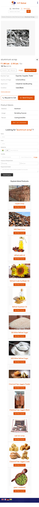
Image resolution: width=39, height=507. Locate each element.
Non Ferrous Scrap (18, 17)
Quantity (3, 154)
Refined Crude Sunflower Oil (19, 281)
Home (3, 17)
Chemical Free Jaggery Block (19, 410)
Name (2, 134)
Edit (21, 70)
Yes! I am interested (19, 122)
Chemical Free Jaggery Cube (19, 461)
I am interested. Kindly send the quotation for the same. (19, 170)
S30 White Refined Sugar (19, 332)
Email (2, 140)
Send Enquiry (26, 98)
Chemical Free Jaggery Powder (19, 384)
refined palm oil (19, 255)
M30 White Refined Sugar (19, 358)
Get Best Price (30, 70)
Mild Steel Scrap (19, 229)
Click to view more (5, 91)
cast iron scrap (19, 436)
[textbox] (13, 70)
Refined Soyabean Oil (19, 307)
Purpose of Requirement (7, 160)
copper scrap (19, 203)
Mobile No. (3, 147)
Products (8, 17)
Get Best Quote (19, 207)
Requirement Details (6, 166)
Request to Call (9, 98)
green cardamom (19, 487)
